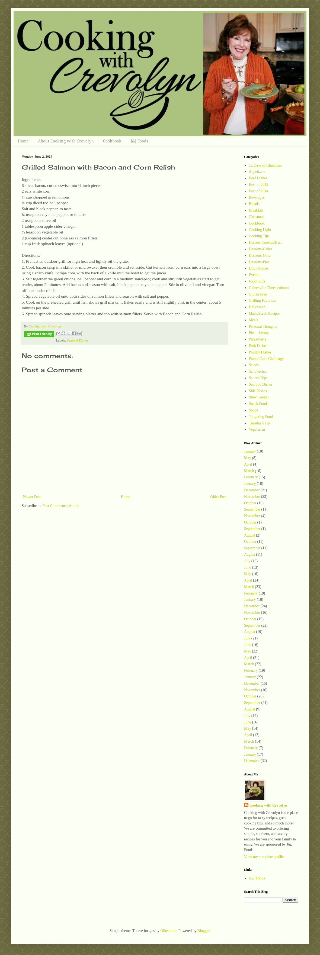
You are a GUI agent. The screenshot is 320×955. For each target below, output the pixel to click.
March (249, 471)
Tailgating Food (261, 417)
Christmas (256, 217)
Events (254, 275)
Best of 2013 (258, 185)
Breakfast (256, 210)
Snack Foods (258, 404)
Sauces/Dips (258, 378)
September (252, 509)
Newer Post (32, 497)
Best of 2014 (258, 191)
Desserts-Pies (259, 262)
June (247, 568)
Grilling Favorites (262, 300)
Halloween (257, 307)
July (247, 561)
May (247, 458)
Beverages (257, 198)
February (251, 477)
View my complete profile (264, 857)
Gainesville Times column (269, 288)
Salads (254, 365)
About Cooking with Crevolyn (66, 141)
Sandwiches (258, 371)
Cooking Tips (259, 236)
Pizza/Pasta (257, 339)
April (248, 464)
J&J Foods (139, 141)
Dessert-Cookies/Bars (265, 243)
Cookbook (112, 141)
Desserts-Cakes (260, 249)
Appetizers (257, 172)
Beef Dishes (258, 178)
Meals (253, 320)
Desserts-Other (260, 256)
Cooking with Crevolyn (268, 805)
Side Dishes (258, 391)
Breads (254, 204)
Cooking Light (260, 230)
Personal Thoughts (263, 326)
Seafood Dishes (77, 340)
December (252, 490)
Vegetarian (257, 429)
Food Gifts (257, 281)
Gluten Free (258, 294)
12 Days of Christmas (265, 165)
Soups (253, 410)
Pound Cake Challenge (266, 359)
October (250, 503)
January (250, 451)
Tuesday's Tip (259, 423)
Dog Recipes (258, 268)
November (252, 497)
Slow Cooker (259, 397)
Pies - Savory (259, 333)
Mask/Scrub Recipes (264, 313)
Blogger (203, 931)
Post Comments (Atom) (61, 506)
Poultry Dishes (260, 352)
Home (23, 141)
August (249, 535)
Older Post (218, 497)
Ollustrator (168, 931)
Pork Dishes (258, 346)
